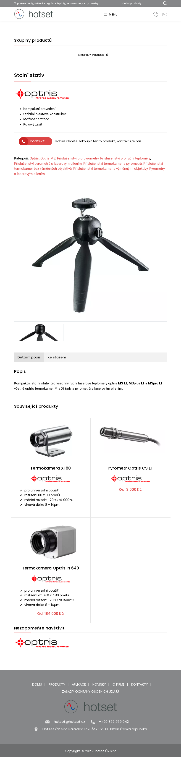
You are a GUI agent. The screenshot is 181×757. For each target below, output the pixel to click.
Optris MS (47, 158)
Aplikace (79, 684)
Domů (37, 684)
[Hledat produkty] (139, 3)
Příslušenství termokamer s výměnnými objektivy (110, 169)
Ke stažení (57, 357)
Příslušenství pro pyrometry (78, 158)
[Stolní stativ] (90, 256)
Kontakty (139, 684)
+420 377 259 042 (114, 721)
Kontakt (32, 141)
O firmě (119, 684)
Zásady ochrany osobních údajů (90, 691)
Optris (34, 158)
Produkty (57, 684)
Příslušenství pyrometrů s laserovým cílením (48, 164)
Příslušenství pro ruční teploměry (125, 158)
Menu (111, 14)
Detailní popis (29, 357)
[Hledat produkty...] (163, 3)
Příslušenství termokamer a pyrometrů (112, 164)
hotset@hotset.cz (69, 721)
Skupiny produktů (90, 55)
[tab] (29, 357)
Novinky (99, 684)
